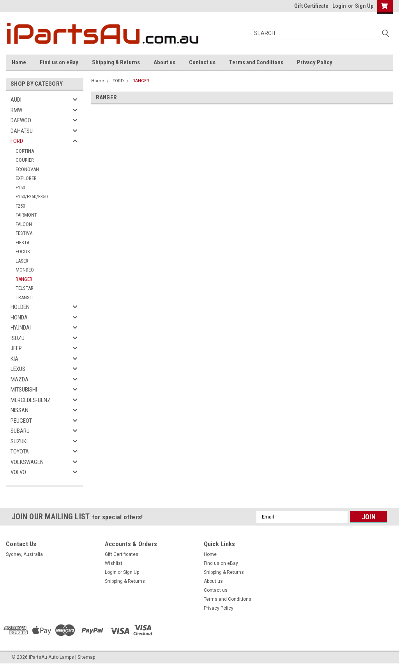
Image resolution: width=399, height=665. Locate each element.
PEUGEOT (21, 420)
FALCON (24, 224)
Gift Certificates (121, 554)
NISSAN (19, 410)
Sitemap (86, 657)
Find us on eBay (59, 62)
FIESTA (22, 242)
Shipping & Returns (116, 62)
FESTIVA (24, 233)
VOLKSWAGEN (27, 462)
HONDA (19, 317)
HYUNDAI (21, 327)
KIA (14, 358)
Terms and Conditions (256, 62)
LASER (22, 261)
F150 (20, 188)
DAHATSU (22, 130)
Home (19, 62)
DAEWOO (21, 120)
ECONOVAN (27, 169)
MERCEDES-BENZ (31, 400)
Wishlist (113, 563)
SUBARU (20, 430)
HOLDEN (20, 306)
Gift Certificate (311, 6)
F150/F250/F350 (32, 196)
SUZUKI (19, 441)
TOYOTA (20, 451)
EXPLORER (26, 178)
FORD (17, 141)
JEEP (16, 348)
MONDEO (25, 270)
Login (339, 6)
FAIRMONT (26, 215)
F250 (20, 206)
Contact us (202, 62)
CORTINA (25, 151)
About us (164, 62)
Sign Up (364, 6)
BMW (16, 110)
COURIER (25, 160)
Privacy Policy (314, 62)
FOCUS (23, 251)
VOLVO (18, 472)
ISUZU (18, 338)
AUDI (16, 99)
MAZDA (19, 379)
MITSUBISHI (24, 389)
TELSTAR (25, 288)
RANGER (24, 279)
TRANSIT (25, 297)
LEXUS (18, 368)
